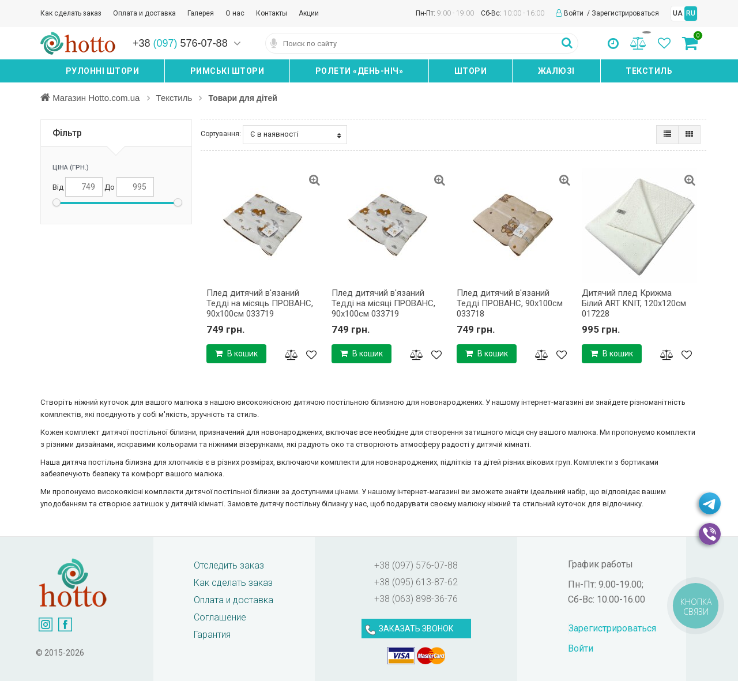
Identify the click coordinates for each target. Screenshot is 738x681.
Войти (574, 13)
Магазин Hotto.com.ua (97, 97)
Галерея (200, 13)
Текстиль (649, 71)
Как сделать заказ (70, 13)
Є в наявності (295, 134)
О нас (234, 13)
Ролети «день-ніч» (359, 71)
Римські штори (227, 71)
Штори (470, 71)
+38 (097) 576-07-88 (416, 565)
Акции (309, 13)
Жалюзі (556, 71)
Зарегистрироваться (625, 13)
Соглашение (220, 617)
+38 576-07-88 (180, 43)
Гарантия (212, 634)
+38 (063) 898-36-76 (416, 598)
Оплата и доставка (144, 13)
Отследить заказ (229, 565)
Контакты (271, 13)
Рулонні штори (103, 71)
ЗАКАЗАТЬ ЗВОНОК (416, 628)
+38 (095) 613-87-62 (416, 582)
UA (678, 13)
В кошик (236, 353)
